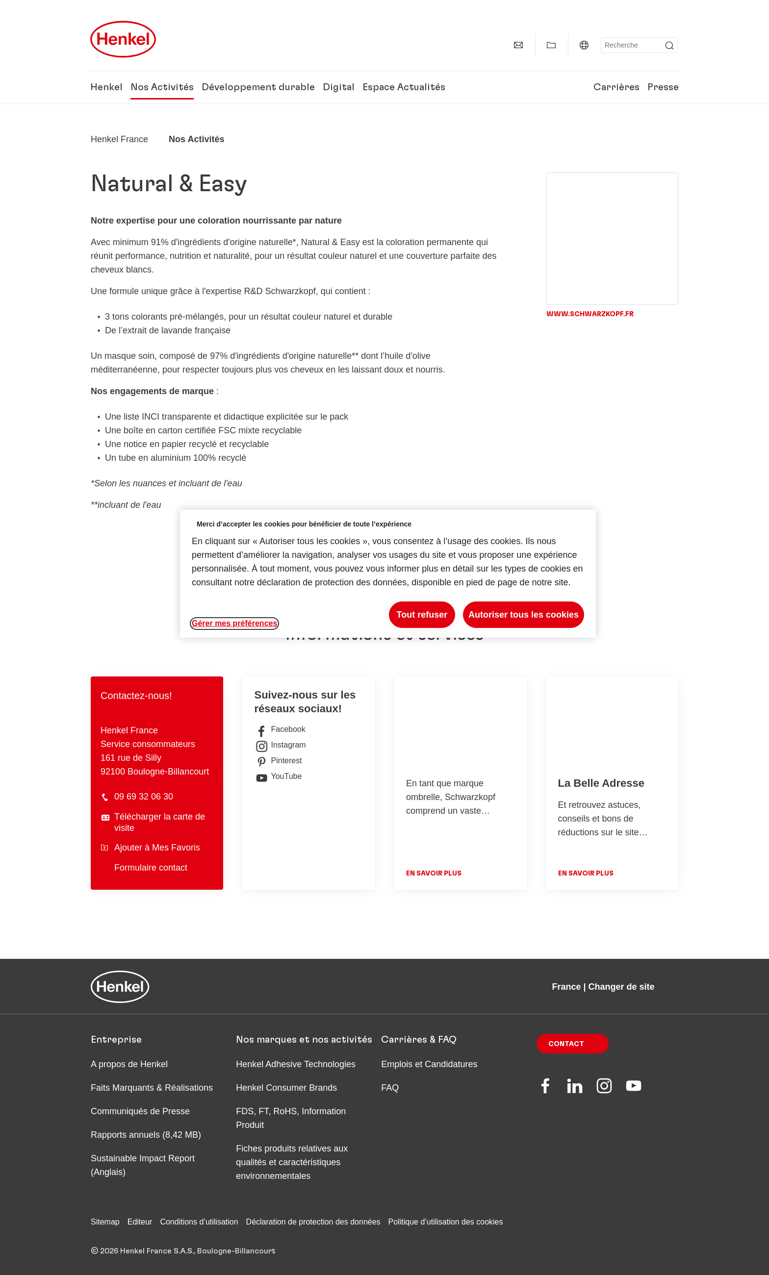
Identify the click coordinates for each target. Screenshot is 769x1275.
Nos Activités (162, 87)
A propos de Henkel (129, 1064)
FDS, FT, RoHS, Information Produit (291, 1118)
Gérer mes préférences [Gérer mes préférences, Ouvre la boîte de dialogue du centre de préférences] (234, 623)
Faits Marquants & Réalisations (152, 1088)
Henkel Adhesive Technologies (296, 1064)
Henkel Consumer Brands (286, 1088)
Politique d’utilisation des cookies (445, 1222)
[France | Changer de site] (584, 45)
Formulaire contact (150, 868)
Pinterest (278, 761)
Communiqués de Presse (140, 1111)
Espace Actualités (403, 87)
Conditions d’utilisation (199, 1222)
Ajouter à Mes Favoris (150, 847)
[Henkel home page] (119, 139)
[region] (388, 574)
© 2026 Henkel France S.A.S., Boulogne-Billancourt (183, 1251)
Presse (663, 87)
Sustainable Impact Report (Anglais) (143, 1165)
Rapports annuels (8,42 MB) (146, 1135)
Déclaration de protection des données (313, 1222)
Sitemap (105, 1222)
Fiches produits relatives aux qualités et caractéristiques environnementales (292, 1162)
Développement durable (258, 87)
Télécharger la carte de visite (159, 822)
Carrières (616, 87)
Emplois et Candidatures (429, 1064)
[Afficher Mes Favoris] (551, 45)
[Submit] (669, 45)
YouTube (278, 776)
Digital (339, 87)
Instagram (280, 745)
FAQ (390, 1088)
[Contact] (518, 45)
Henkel (106, 87)
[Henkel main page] (123, 39)
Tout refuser (422, 615)
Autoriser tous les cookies (523, 615)
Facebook (280, 729)
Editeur (140, 1222)
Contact (566, 1044)
